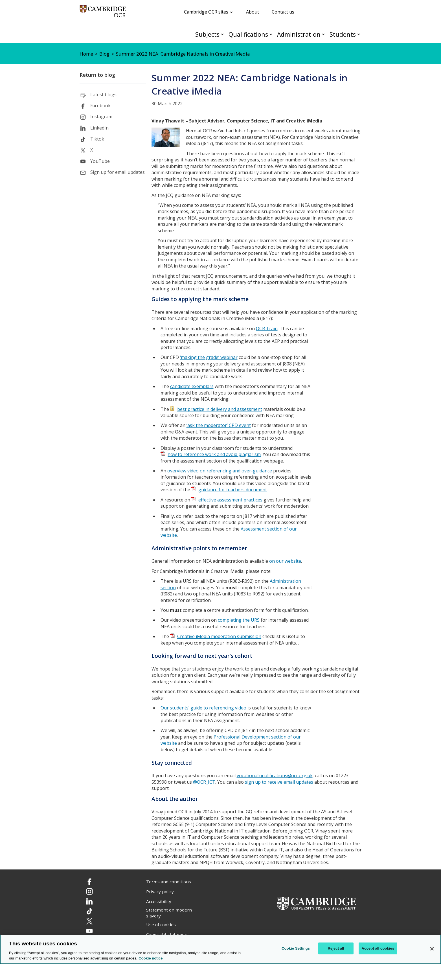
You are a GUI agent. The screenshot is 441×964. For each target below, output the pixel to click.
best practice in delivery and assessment (219, 409)
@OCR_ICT (204, 782)
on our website (285, 561)
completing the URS (239, 620)
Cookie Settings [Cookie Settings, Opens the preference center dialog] (296, 948)
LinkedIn (99, 128)
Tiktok (97, 139)
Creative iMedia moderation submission (219, 636)
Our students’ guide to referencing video (203, 708)
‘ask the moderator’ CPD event (219, 425)
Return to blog (97, 74)
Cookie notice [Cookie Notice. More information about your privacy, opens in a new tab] (151, 958)
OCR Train (267, 328)
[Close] (432, 949)
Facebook (100, 105)
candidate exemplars (192, 386)
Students (343, 34)
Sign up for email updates (117, 172)
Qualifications (248, 34)
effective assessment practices (230, 500)
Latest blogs (103, 94)
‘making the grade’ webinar (209, 357)
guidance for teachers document (232, 490)
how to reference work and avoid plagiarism (214, 454)
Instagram (101, 116)
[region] (220, 949)
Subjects (207, 34)
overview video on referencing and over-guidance (219, 471)
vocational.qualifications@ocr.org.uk (275, 775)
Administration (299, 34)
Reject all (336, 948)
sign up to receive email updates (279, 782)
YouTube (100, 161)
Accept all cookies (378, 948)
